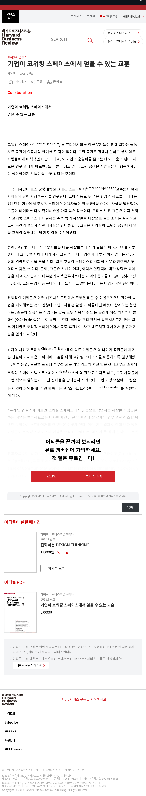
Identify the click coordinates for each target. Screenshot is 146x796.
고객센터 (76, 16)
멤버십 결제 (94, 476)
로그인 (90, 16)
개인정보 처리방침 (74, 770)
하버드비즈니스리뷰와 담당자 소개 (20, 770)
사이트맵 (73, 713)
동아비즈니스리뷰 (119, 33)
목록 (130, 507)
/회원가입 (109, 16)
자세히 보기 (56, 568)
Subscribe (73, 722)
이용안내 (73, 740)
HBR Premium (73, 749)
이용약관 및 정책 (52, 770)
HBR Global (131, 16)
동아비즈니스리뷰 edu (122, 41)
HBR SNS (73, 731)
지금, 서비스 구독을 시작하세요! (85, 699)
